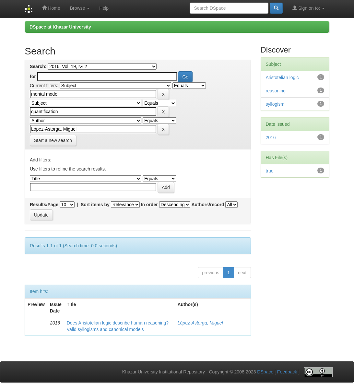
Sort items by (95, 204)
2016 (271, 137)
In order (149, 204)
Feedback (287, 372)
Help (104, 8)
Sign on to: (308, 8)
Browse (80, 8)
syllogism (275, 104)
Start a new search (53, 140)
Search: (38, 66)
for (33, 76)
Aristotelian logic (282, 77)
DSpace (265, 372)
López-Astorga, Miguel (200, 322)
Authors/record (207, 204)
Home (51, 8)
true (270, 170)
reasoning (276, 90)
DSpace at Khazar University (60, 26)
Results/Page (44, 204)
